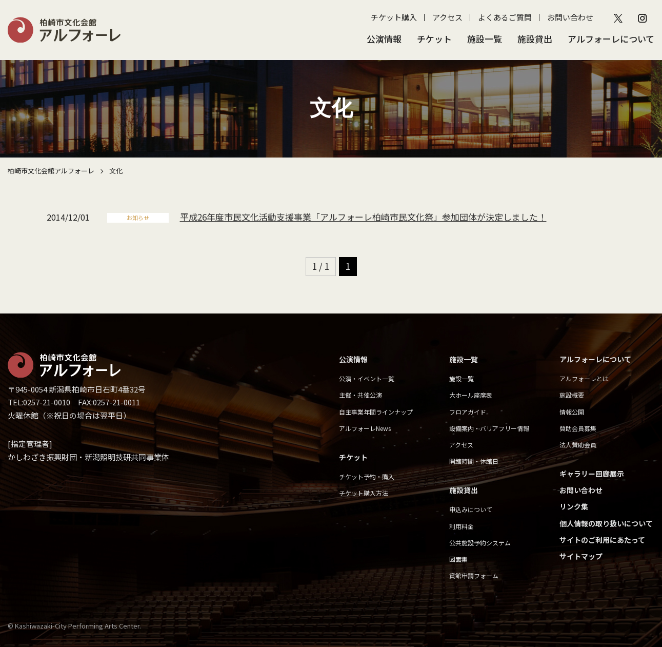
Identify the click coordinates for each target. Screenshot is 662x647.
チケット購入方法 (363, 492)
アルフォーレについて (611, 38)
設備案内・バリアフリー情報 (489, 428)
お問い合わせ (570, 17)
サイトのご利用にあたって (602, 540)
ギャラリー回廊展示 (591, 473)
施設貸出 (534, 38)
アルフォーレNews (365, 428)
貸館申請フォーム (473, 575)
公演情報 (384, 38)
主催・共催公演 (360, 394)
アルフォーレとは (584, 378)
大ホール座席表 (470, 394)
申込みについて (470, 509)
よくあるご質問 (505, 17)
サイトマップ (581, 556)
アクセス (447, 17)
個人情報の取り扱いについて (606, 523)
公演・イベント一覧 (366, 378)
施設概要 (571, 394)
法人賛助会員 (577, 444)
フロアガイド (467, 411)
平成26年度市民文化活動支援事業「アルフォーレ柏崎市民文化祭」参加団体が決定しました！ (363, 216)
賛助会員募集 (577, 428)
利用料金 (461, 526)
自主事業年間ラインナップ (376, 411)
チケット (434, 38)
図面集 (458, 559)
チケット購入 (394, 17)
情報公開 (571, 411)
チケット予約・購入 (366, 476)
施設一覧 (484, 38)
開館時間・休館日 (473, 461)
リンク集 (573, 506)
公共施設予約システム (480, 542)
